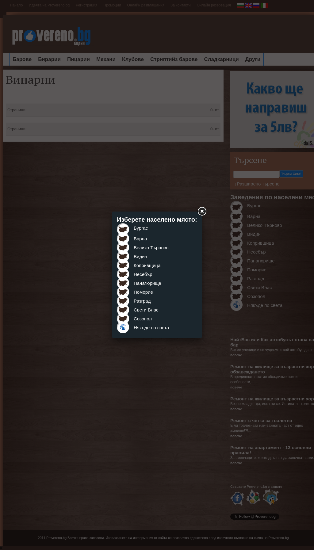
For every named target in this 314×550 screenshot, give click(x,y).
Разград (142, 301)
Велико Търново (151, 247)
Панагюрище (147, 283)
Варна (140, 238)
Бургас (141, 228)
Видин (140, 256)
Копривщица (147, 265)
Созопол (143, 318)
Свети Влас (146, 309)
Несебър (143, 274)
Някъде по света (151, 327)
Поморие (143, 292)
